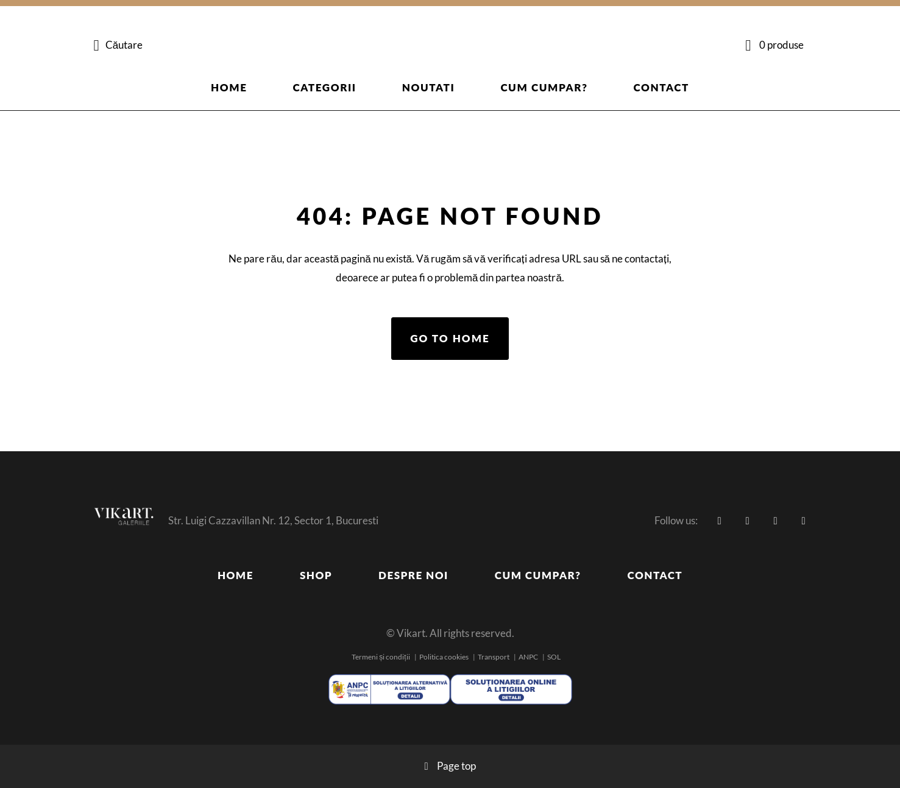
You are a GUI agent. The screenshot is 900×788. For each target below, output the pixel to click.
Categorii (324, 87)
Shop (316, 575)
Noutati (428, 87)
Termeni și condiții (380, 656)
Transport (493, 656)
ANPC (528, 656)
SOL (554, 656)
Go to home (450, 338)
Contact (661, 87)
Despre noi (413, 575)
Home (229, 87)
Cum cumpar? (543, 87)
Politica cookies (444, 656)
